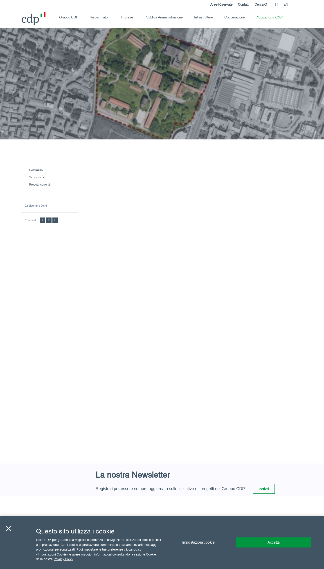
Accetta (274, 542)
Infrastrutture (203, 17)
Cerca (261, 4)
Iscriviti (264, 489)
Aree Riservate (221, 4)
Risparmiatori (99, 17)
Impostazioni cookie (198, 542)
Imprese (127, 17)
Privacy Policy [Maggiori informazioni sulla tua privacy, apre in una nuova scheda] (63, 559)
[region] (162, 542)
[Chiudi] (8, 529)
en (286, 4)
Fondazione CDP (269, 17)
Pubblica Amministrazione (163, 17)
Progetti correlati (40, 184)
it (276, 4)
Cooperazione (234, 17)
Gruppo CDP (68, 17)
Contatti (243, 4)
